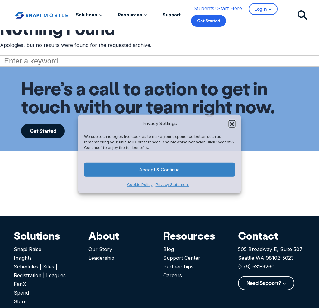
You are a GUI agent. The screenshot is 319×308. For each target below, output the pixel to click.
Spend (21, 293)
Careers (172, 275)
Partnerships (178, 267)
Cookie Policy (140, 184)
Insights (23, 258)
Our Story (100, 249)
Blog (168, 249)
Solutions (87, 14)
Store (20, 301)
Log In (261, 9)
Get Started (208, 21)
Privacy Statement (172, 184)
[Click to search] (302, 15)
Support (172, 14)
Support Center (181, 258)
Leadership (101, 258)
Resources (130, 14)
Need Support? (264, 283)
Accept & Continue (159, 170)
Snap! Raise (27, 249)
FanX (20, 284)
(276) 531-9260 (256, 267)
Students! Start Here (217, 8)
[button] (232, 123)
